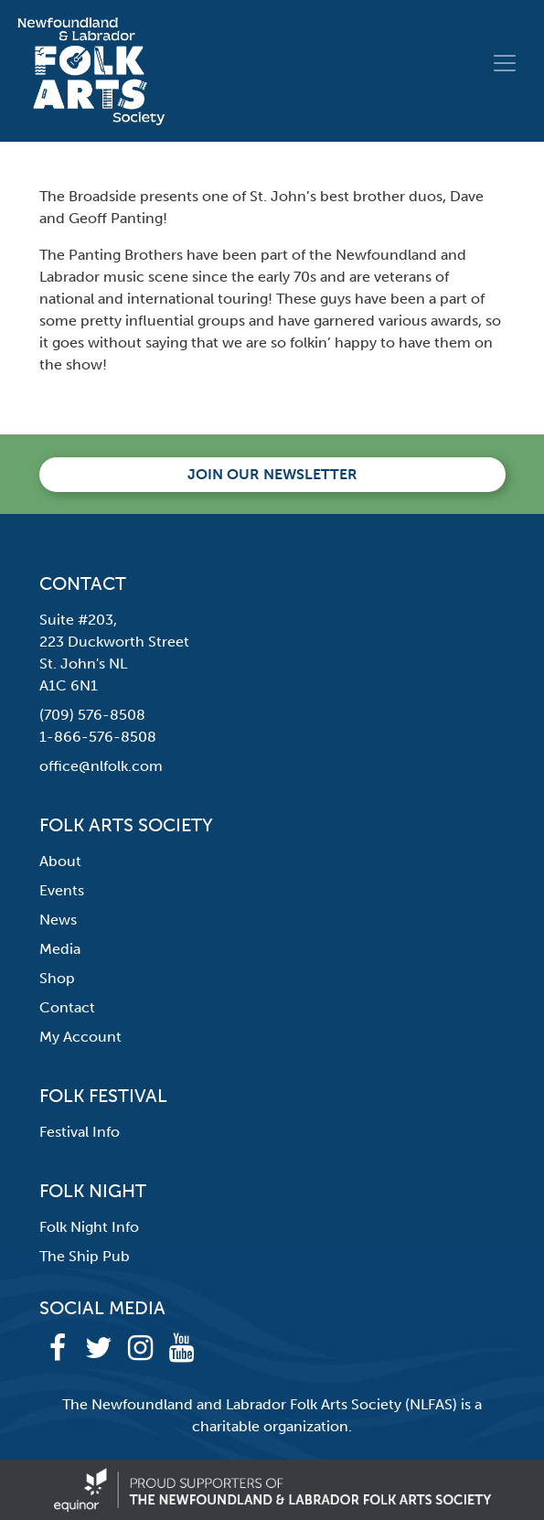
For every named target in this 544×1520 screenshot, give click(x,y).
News (58, 919)
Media (59, 949)
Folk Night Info (89, 1227)
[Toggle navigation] (504, 63)
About (60, 861)
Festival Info (79, 1131)
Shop (57, 978)
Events (61, 890)
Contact (67, 1007)
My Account (80, 1036)
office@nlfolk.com (101, 766)
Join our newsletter (272, 474)
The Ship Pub (84, 1256)
